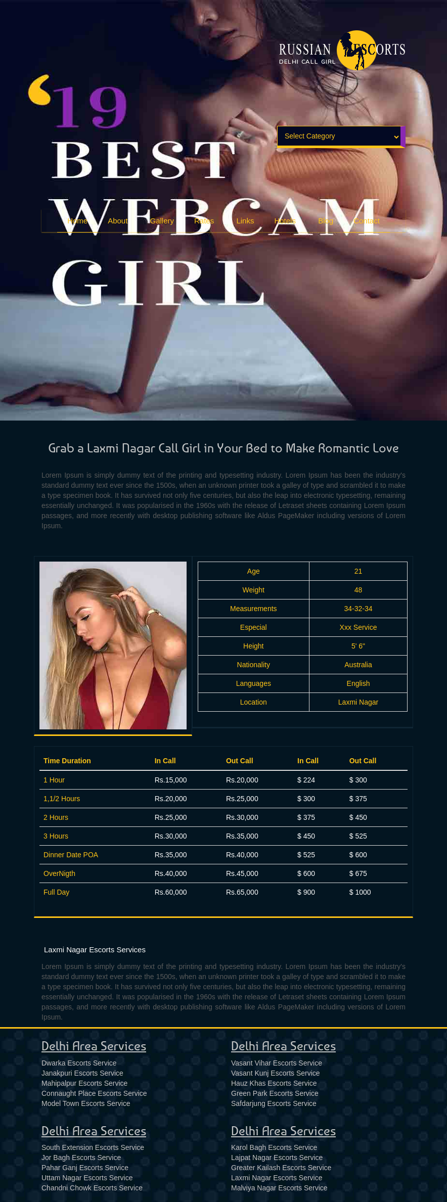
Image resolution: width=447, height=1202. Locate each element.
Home (77, 220)
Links (245, 220)
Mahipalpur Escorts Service (84, 1083)
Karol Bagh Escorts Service (274, 1147)
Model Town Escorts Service (85, 1103)
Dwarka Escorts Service (79, 1063)
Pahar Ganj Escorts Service (84, 1168)
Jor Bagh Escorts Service (81, 1157)
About (117, 220)
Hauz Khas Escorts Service (274, 1083)
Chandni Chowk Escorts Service (92, 1188)
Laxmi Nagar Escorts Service (277, 1178)
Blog (325, 220)
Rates (204, 220)
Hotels (285, 220)
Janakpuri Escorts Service (82, 1073)
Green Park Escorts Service (275, 1093)
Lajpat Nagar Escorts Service (277, 1157)
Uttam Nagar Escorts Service (87, 1178)
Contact (366, 220)
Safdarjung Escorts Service (274, 1103)
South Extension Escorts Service (92, 1147)
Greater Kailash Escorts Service (281, 1168)
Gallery (162, 220)
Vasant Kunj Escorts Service (275, 1073)
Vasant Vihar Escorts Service (276, 1063)
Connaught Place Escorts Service (94, 1093)
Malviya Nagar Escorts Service (279, 1188)
